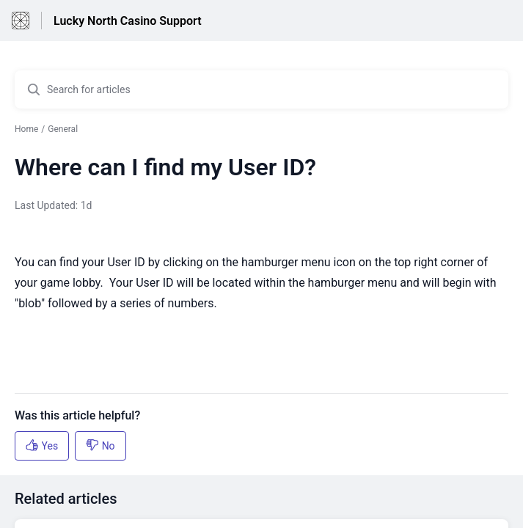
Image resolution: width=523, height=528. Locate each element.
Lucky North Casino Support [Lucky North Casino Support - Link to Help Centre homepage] (128, 21)
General (63, 129)
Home (26, 129)
